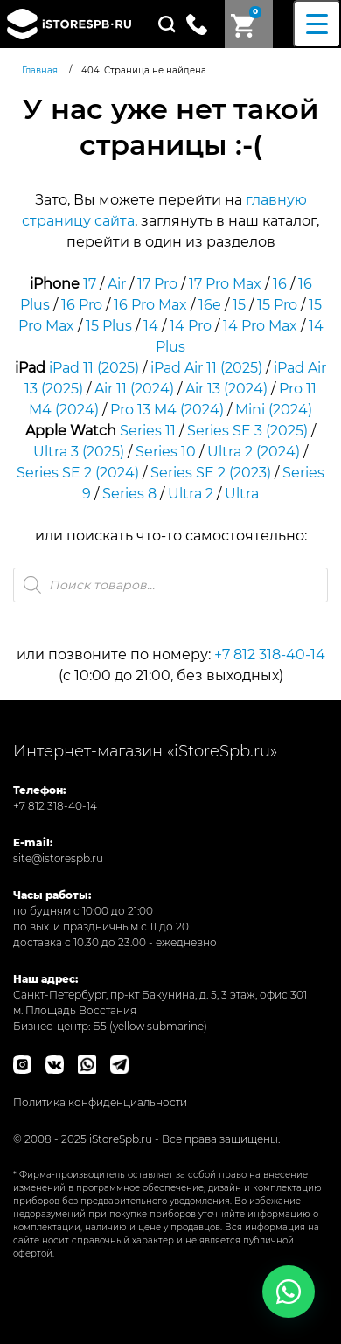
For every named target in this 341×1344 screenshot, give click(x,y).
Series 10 (166, 451)
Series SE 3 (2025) (247, 430)
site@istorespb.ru (58, 858)
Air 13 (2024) (226, 388)
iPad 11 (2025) (94, 367)
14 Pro (191, 325)
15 (239, 304)
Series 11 (148, 430)
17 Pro (157, 283)
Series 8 (129, 493)
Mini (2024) (273, 409)
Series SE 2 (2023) (210, 472)
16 (280, 283)
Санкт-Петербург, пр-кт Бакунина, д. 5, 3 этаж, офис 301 (160, 994)
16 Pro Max (150, 304)
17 (89, 283)
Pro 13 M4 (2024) (167, 409)
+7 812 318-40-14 (269, 654)
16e (209, 304)
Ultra (242, 493)
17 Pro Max (225, 283)
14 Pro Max (260, 325)
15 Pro (277, 304)
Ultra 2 (190, 493)
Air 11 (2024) (134, 388)
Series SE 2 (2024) (78, 472)
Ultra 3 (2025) (78, 451)
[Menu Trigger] (317, 24)
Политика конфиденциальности (100, 1102)
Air (117, 283)
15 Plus (109, 325)
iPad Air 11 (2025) (206, 367)
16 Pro (81, 304)
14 (150, 325)
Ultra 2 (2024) (253, 451)
